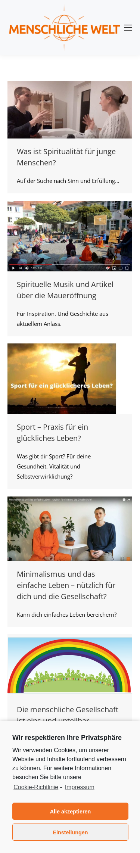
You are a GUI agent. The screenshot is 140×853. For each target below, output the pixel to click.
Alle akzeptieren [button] (70, 812)
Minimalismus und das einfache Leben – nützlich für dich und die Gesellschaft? (66, 585)
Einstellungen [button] (70, 832)
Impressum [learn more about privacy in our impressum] (79, 787)
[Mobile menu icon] (128, 27)
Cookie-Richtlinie (35, 787)
